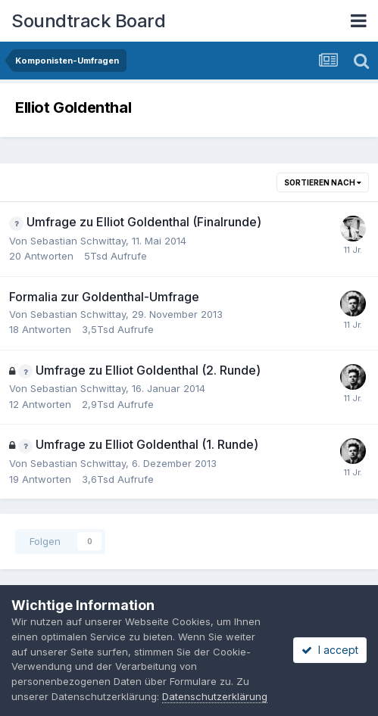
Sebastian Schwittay (78, 241)
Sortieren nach (322, 182)
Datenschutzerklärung (214, 696)
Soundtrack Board (88, 21)
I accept (329, 649)
